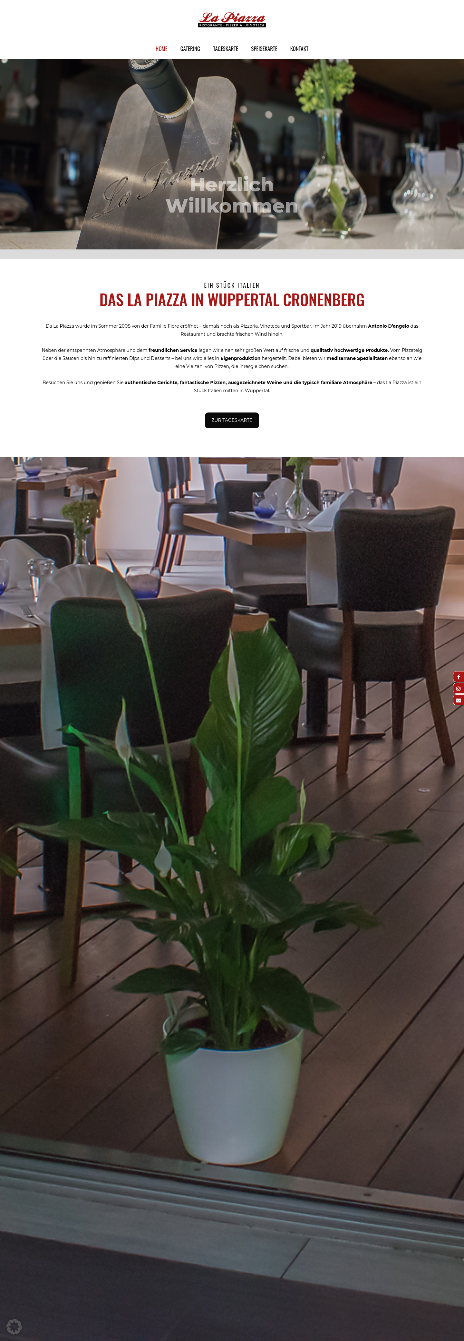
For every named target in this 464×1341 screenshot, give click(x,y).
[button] (14, 1327)
